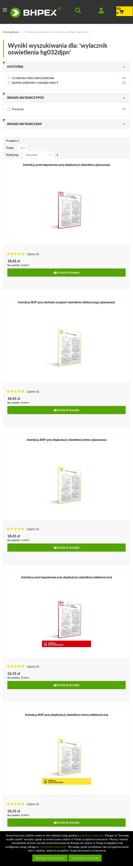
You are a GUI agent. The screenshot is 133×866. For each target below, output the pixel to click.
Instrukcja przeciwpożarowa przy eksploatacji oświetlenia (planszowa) (66, 164)
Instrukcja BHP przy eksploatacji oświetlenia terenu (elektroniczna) (66, 714)
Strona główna (11, 31)
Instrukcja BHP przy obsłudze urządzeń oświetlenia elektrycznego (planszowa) (66, 302)
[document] (67, 849)
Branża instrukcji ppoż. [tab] (25, 97)
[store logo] (35, 12)
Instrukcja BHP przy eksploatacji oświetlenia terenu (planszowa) (66, 439)
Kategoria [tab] (15, 66)
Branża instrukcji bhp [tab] (24, 124)
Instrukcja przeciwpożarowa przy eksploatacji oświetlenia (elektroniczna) (66, 577)
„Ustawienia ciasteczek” (53, 846)
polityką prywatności (92, 835)
